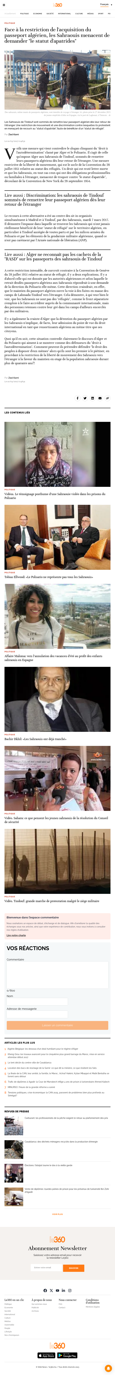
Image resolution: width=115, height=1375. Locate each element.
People (7, 1328)
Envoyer (73, 1268)
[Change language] (106, 5)
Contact (62, 1308)
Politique (24, 14)
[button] (108, 1368)
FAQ (60, 1304)
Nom (10, 996)
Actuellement (10, 14)
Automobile (9, 1325)
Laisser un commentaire (57, 1025)
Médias (90, 14)
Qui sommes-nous (39, 1304)
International (64, 14)
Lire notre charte (16, 935)
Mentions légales (93, 1307)
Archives (35, 1311)
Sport (100, 14)
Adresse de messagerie (22, 1008)
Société (50, 14)
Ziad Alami (13, 134)
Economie (37, 14)
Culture (79, 14)
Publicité (35, 1308)
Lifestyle (8, 1332)
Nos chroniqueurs (11, 1335)
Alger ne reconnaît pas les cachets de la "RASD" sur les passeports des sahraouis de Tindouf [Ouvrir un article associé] (53, 257)
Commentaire (15, 959)
